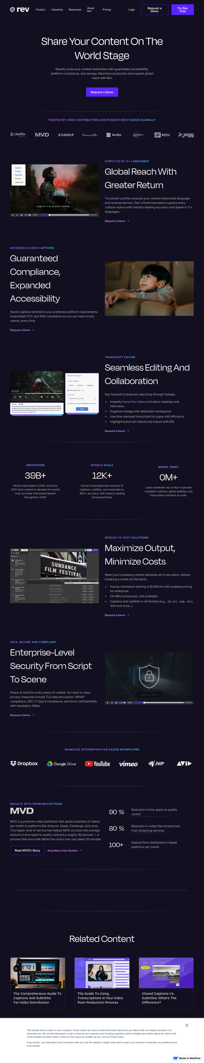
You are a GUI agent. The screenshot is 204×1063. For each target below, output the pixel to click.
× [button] (187, 1025)
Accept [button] (153, 1054)
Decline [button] (169, 1054)
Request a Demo (155, 9)
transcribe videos (134, 404)
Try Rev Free (182, 9)
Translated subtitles (118, 201)
